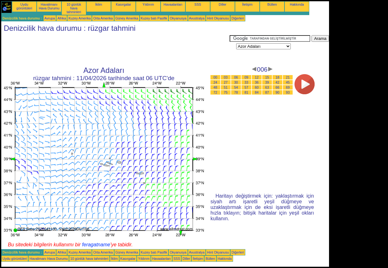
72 (215, 92)
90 (277, 92)
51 (226, 87)
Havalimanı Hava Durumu (49, 6)
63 (267, 87)
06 (236, 77)
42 (277, 82)
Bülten (272, 4)
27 (226, 82)
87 (267, 92)
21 (288, 77)
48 (215, 87)
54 (236, 87)
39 (267, 82)
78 (236, 92)
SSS (197, 4)
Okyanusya (178, 18)
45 (288, 82)
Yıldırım (148, 4)
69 (288, 87)
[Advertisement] (115, 49)
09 (246, 77)
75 (226, 92)
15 (267, 77)
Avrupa (50, 18)
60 (257, 87)
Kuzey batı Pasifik (154, 18)
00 (215, 77)
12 (257, 77)
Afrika (61, 18)
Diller (222, 4)
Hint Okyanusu (218, 18)
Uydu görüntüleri (24, 6)
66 (277, 87)
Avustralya (197, 18)
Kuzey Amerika (79, 18)
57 (246, 87)
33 (246, 82)
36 (257, 82)
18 (277, 77)
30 (236, 82)
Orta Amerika (103, 18)
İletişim (247, 4)
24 (215, 82)
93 (288, 92)
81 (246, 92)
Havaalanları (173, 4)
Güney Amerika (126, 18)
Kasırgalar (123, 4)
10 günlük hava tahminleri (73, 8)
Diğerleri (237, 18)
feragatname (96, 244)
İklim (98, 4)
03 (226, 77)
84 (257, 92)
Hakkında (297, 4)
